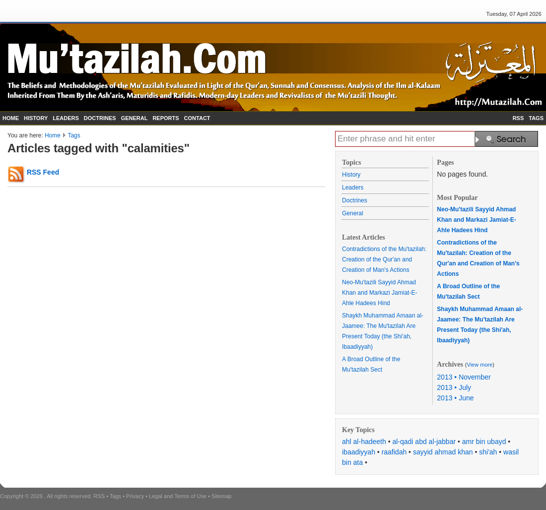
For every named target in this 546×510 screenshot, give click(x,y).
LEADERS (66, 118)
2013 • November (463, 377)
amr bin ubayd (484, 442)
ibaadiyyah (358, 452)
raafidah (394, 452)
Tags (74, 135)
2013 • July (454, 387)
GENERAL (134, 118)
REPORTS (165, 118)
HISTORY (36, 118)
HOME (10, 118)
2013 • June (455, 398)
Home (53, 135)
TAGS (536, 118)
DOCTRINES (100, 118)
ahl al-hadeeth (364, 442)
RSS (518, 118)
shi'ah (488, 452)
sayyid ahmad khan (443, 452)
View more (480, 365)
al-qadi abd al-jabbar (424, 442)
